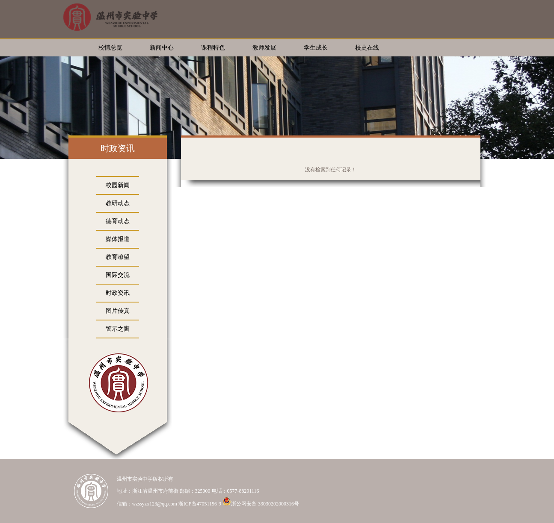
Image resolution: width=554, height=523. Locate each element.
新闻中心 (162, 47)
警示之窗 (118, 329)
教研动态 (118, 203)
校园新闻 (118, 185)
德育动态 (118, 221)
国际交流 (118, 275)
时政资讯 (118, 293)
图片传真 (118, 311)
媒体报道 (118, 239)
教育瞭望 (118, 257)
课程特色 (213, 47)
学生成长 (316, 47)
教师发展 (264, 47)
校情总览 (110, 47)
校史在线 (367, 47)
